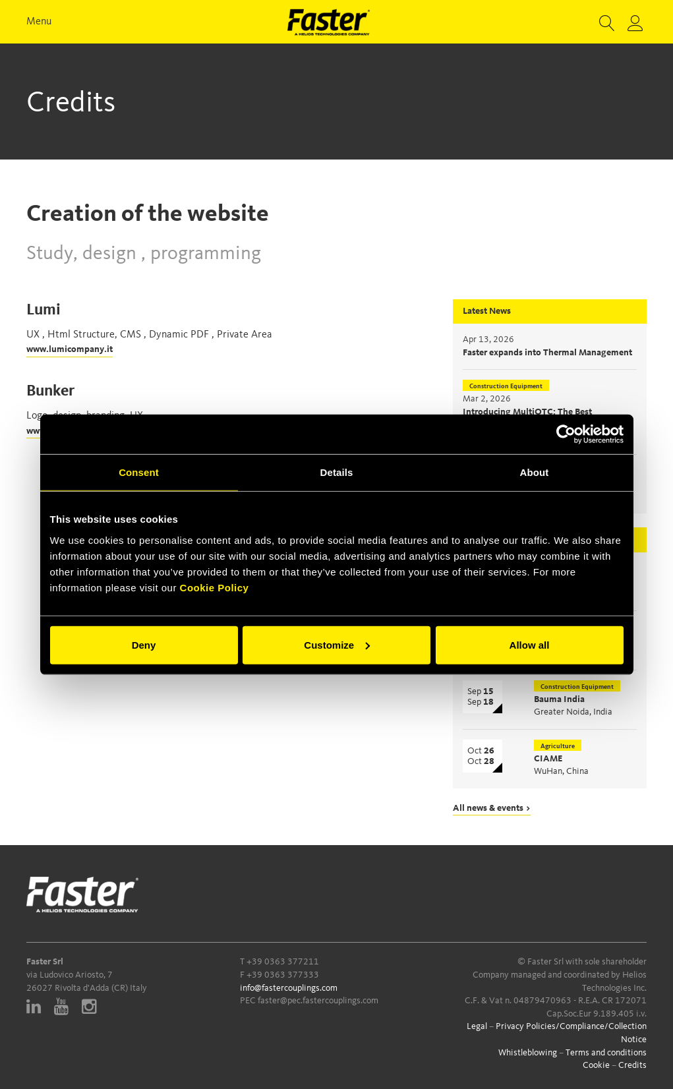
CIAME (548, 758)
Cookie (596, 1065)
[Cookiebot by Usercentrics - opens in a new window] (566, 434)
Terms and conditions (606, 1052)
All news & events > (492, 808)
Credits (632, 1065)
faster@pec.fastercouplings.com (318, 1000)
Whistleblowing (527, 1052)
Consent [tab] (139, 472)
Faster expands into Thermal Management (547, 352)
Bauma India (559, 699)
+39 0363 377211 (283, 961)
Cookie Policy (214, 587)
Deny (144, 644)
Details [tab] (336, 472)
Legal (477, 1026)
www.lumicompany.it (69, 349)
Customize (337, 644)
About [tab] (534, 472)
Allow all (530, 644)
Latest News (487, 311)
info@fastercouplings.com (288, 988)
